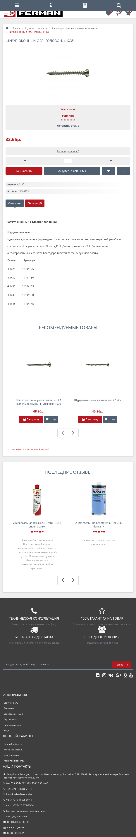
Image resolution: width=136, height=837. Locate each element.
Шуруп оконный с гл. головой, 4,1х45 (97, 400)
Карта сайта (10, 719)
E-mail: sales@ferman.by (18, 794)
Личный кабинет (13, 744)
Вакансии (9, 708)
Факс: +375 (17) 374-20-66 (19, 805)
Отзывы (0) (35, 203)
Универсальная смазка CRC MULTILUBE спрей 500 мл (37, 524)
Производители (12, 724)
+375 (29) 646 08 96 (15, 816)
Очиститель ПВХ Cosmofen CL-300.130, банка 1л (99, 524)
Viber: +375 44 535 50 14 (18, 799)
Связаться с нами (13, 713)
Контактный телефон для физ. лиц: (24, 810)
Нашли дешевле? (68, 151)
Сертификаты (11, 702)
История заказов (13, 749)
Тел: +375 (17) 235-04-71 (18, 788)
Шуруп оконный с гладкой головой (30, 449)
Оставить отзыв (68, 125)
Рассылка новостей (14, 760)
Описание (14, 203)
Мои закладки (11, 755)
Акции (7, 730)
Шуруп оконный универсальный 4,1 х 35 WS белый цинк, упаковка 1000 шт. (38, 402)
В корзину (31, 419)
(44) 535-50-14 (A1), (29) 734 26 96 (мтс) (26, 783)
